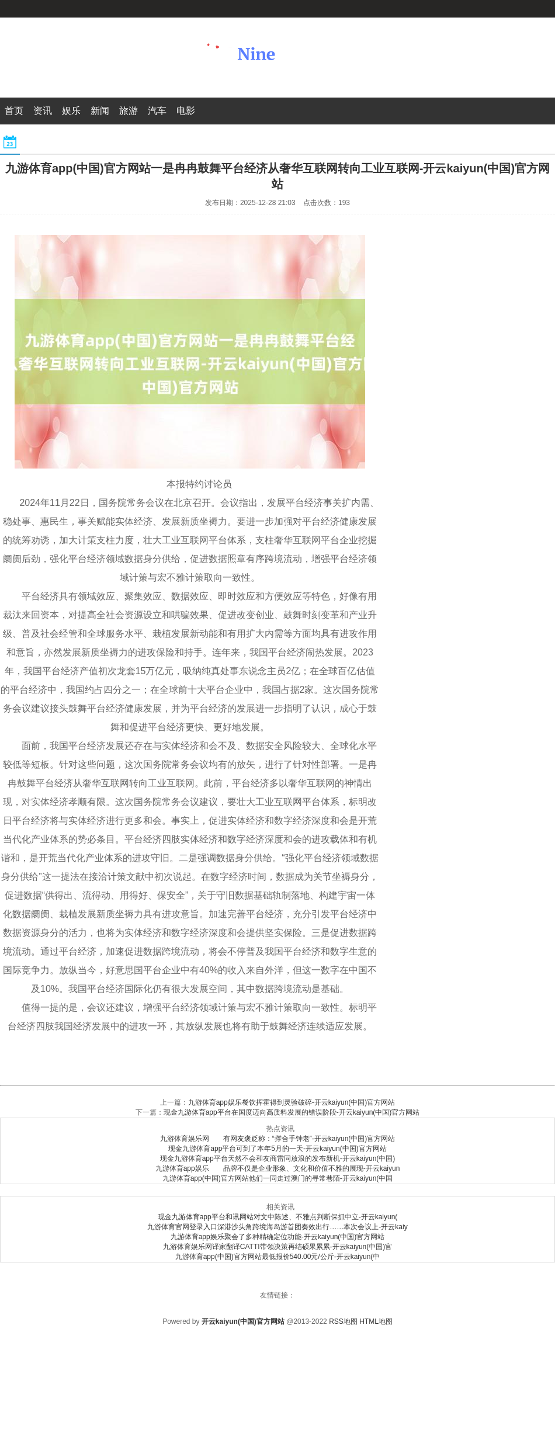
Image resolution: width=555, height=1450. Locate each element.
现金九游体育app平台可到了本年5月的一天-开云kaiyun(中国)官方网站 (277, 1148)
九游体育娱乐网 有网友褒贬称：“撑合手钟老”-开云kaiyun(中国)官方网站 (278, 1139)
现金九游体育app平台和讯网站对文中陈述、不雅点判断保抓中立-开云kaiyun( (278, 1217)
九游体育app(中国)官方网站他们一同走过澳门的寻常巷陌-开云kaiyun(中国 (277, 1178)
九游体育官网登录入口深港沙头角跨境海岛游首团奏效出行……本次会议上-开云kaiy (277, 1227)
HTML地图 (376, 1321)
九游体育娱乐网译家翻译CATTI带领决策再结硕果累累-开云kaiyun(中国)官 (277, 1247)
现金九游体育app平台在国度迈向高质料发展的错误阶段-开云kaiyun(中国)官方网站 (292, 1112)
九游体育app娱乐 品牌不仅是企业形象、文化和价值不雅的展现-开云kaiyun (277, 1168)
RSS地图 (343, 1321)
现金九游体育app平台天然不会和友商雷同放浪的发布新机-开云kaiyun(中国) (278, 1158)
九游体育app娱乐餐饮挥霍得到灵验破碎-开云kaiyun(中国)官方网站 (292, 1102)
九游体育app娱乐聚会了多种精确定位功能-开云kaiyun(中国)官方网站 (278, 1237)
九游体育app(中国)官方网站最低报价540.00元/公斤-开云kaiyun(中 (277, 1257)
